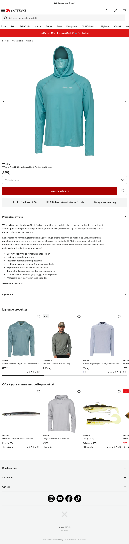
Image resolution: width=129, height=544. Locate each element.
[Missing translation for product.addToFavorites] (123, 191)
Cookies (82, 539)
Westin (29, 41)
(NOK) (64, 527)
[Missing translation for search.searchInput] (4, 18)
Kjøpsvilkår (70, 539)
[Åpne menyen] (3, 10)
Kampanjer (72, 26)
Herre (38, 26)
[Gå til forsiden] (16, 10)
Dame (49, 26)
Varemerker (17, 41)
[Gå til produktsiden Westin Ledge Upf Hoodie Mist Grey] (62, 414)
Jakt (13, 26)
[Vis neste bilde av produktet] (125, 100)
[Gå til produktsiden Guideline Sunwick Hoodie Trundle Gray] (62, 339)
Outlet (117, 26)
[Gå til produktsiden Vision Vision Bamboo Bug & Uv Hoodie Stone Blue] (21, 339)
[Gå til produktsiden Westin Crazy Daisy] (102, 414)
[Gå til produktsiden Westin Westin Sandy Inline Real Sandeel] (21, 414)
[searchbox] (66, 18)
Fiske (3, 26)
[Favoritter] (106, 10)
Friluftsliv (25, 26)
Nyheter (105, 26)
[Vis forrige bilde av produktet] (3, 100)
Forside (5, 41)
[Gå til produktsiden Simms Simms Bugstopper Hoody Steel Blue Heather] (102, 339)
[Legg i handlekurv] (59, 191)
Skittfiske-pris (89, 26)
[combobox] (63, 17)
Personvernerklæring (53, 539)
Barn (59, 26)
